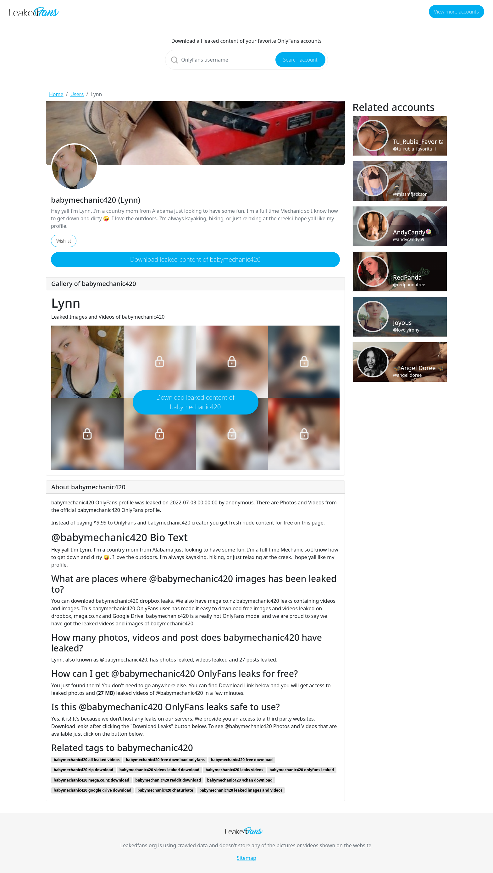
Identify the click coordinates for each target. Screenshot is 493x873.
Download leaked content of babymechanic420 (195, 259)
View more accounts (456, 11)
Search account (300, 59)
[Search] (246, 60)
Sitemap (246, 857)
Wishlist (63, 241)
